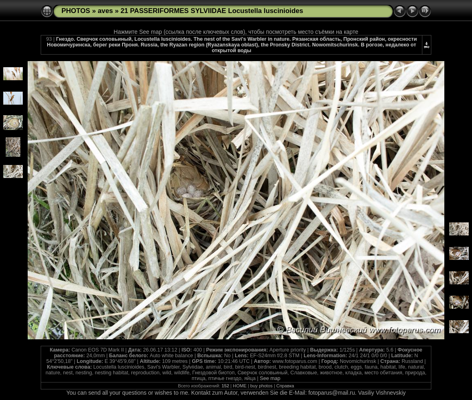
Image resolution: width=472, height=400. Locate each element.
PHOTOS (75, 11)
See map (270, 378)
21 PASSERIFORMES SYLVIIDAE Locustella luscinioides (211, 11)
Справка (285, 385)
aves (105, 11)
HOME (240, 385)
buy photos (261, 385)
